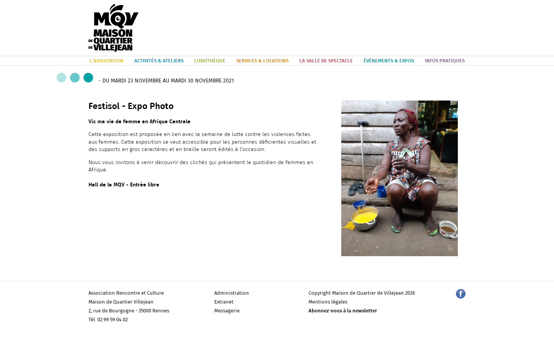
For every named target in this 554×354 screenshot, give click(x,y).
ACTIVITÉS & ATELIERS (159, 61)
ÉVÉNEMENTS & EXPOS (389, 61)
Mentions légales (328, 302)
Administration (231, 293)
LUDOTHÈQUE (209, 61)
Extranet (224, 302)
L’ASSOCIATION (106, 61)
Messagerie (227, 311)
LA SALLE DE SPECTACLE (326, 61)
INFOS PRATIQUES (445, 61)
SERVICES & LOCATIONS (262, 61)
